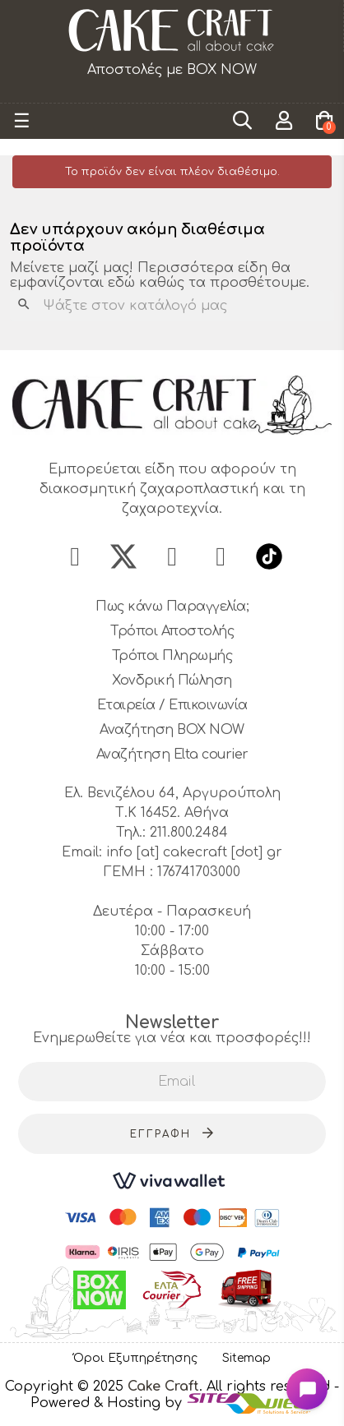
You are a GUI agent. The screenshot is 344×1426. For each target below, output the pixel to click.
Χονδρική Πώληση (172, 680)
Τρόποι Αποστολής (172, 631)
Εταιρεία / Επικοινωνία (172, 705)
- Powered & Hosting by (184, 1394)
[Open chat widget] (307, 1389)
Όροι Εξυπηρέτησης (135, 1358)
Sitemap (246, 1358)
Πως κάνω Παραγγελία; (172, 606)
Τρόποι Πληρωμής (172, 655)
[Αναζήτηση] (172, 305)
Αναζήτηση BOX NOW (172, 729)
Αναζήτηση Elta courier (172, 754)
